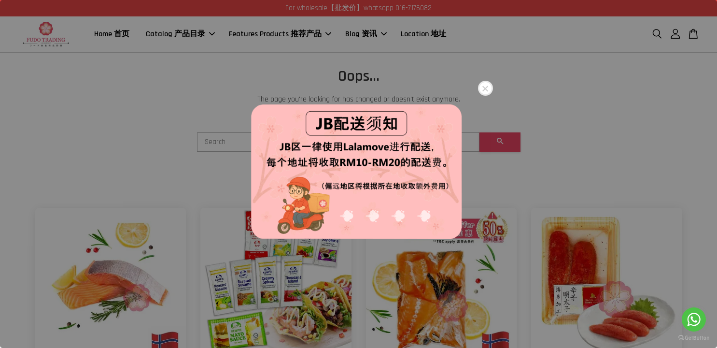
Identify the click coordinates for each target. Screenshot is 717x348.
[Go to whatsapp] (694, 319)
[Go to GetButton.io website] (693, 338)
